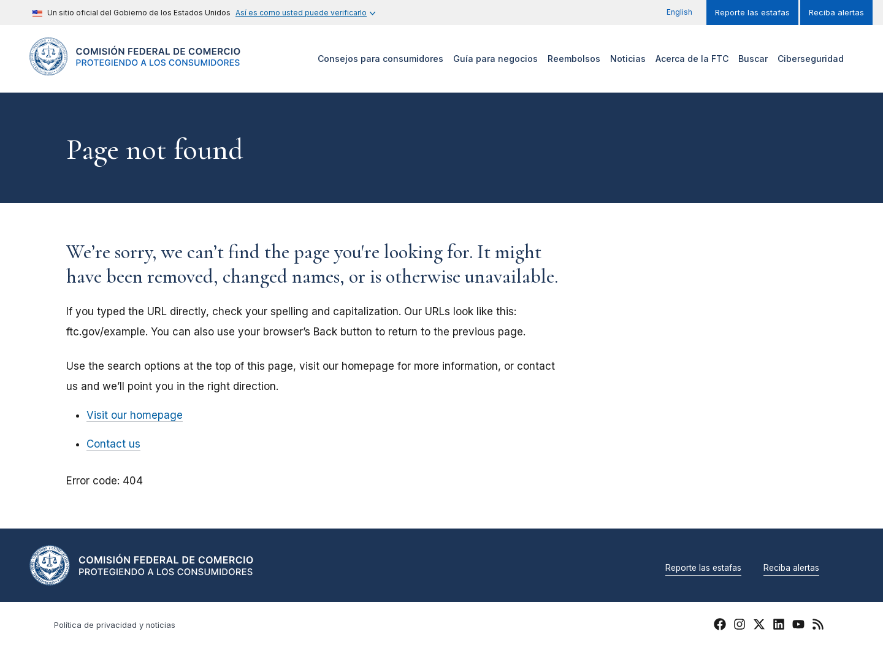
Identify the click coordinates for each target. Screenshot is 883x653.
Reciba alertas (836, 12)
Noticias (628, 58)
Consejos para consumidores (380, 58)
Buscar (753, 58)
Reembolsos (574, 58)
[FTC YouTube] (798, 626)
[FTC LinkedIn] (779, 626)
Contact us (113, 444)
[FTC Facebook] (720, 626)
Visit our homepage (134, 415)
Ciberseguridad (811, 58)
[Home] (135, 68)
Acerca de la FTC (692, 58)
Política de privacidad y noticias (114, 625)
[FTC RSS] (818, 626)
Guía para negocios (495, 58)
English (679, 12)
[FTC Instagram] (739, 626)
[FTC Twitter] (759, 623)
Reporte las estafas (752, 12)
